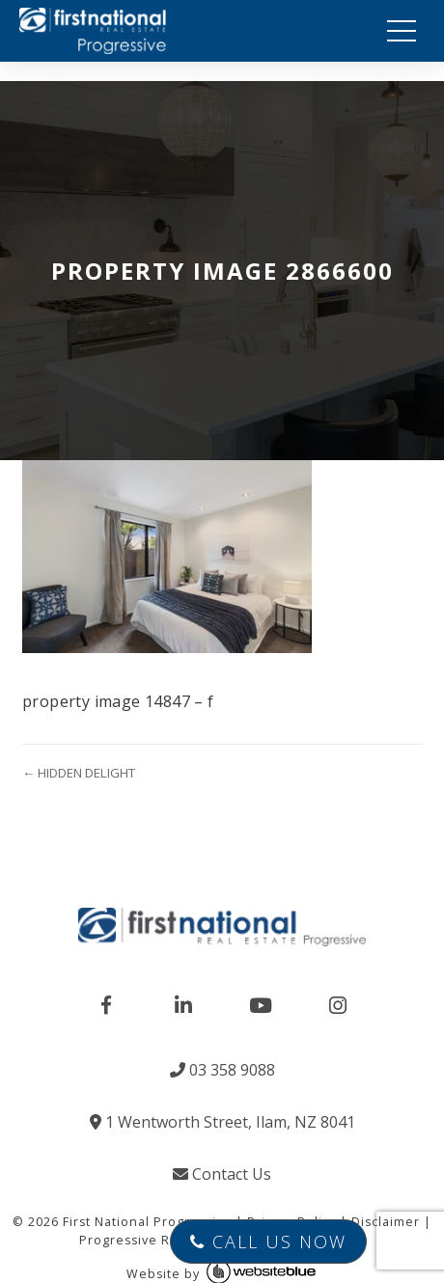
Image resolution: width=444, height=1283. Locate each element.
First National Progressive (147, 1222)
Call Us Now (268, 1241)
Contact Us (222, 1174)
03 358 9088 (222, 1069)
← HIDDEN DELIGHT (78, 772)
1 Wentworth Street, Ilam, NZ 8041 (222, 1122)
